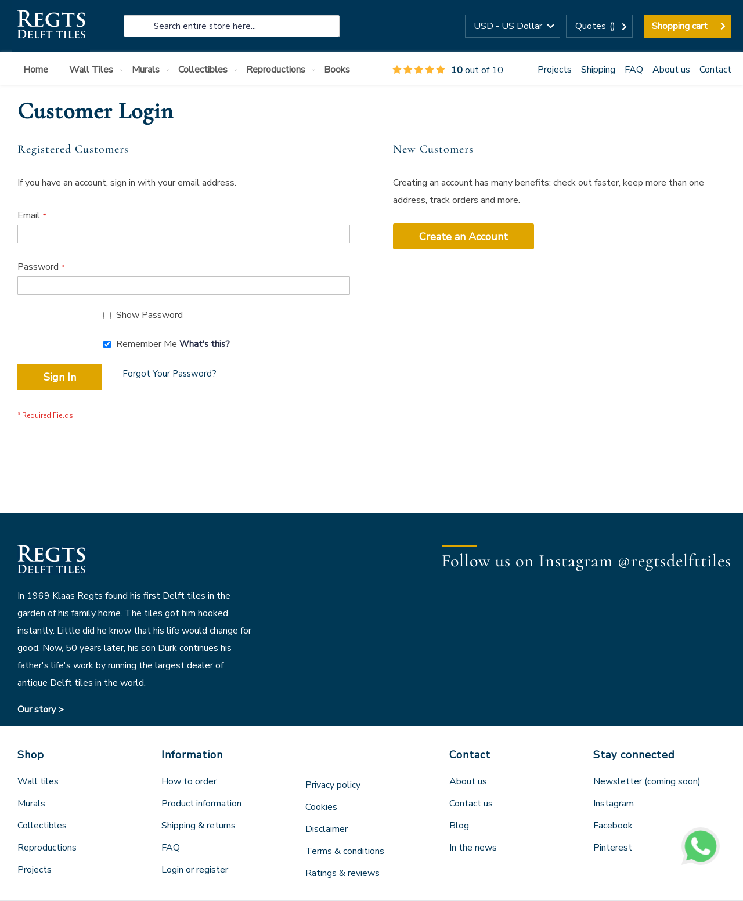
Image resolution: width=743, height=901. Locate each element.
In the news (473, 847)
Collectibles (42, 825)
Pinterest (612, 847)
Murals (31, 803)
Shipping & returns (198, 825)
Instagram (613, 803)
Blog (459, 825)
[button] (513, 26)
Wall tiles (38, 781)
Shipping (598, 69)
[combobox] (232, 26)
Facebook (613, 825)
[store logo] (51, 26)
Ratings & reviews (342, 873)
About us (671, 69)
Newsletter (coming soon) (647, 781)
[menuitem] (38, 70)
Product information (201, 803)
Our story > (40, 709)
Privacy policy (332, 785)
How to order (189, 781)
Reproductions (47, 847)
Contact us (471, 803)
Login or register (194, 869)
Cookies (321, 807)
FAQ (634, 69)
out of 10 (447, 70)
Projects (555, 69)
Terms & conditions (344, 851)
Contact (715, 69)
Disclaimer (326, 829)
